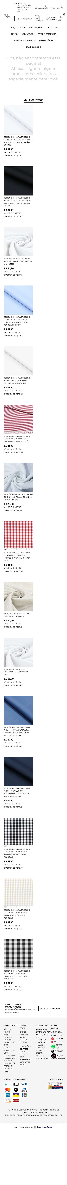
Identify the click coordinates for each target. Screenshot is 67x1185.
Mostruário (46, 40)
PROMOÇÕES (35, 27)
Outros (23, 1042)
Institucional (10, 1025)
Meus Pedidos (24, 5)
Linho (14, 34)
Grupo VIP (22, 9)
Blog (19, 12)
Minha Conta (23, 1026)
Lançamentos (17, 27)
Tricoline (51, 27)
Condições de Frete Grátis (25, 1049)
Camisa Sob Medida (24, 40)
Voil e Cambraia (47, 34)
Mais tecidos (33, 47)
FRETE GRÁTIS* (23, 7)
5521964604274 (41, 8)
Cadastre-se (20, 3)
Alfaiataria (28, 34)
